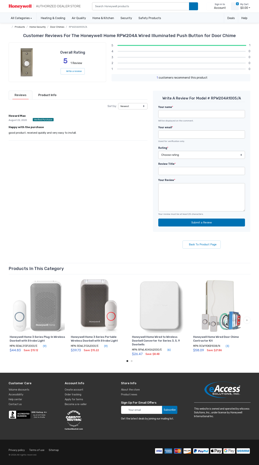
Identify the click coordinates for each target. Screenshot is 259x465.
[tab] (20, 95)
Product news (129, 394)
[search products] (193, 6)
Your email (165, 127)
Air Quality (79, 18)
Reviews (20, 95)
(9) (42, 346)
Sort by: (112, 106)
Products (20, 27)
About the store (130, 389)
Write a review (73, 71)
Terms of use (36, 450)
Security (126, 18)
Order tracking (73, 394)
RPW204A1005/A (78, 27)
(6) (167, 349)
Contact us (15, 404)
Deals (231, 18)
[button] (247, 320)
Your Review (166, 180)
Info (47, 95)
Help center (15, 399)
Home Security (37, 27)
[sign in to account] (217, 6)
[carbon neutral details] (84, 420)
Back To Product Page (202, 244)
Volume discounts (19, 389)
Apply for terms (74, 399)
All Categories (19, 18)
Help (244, 18)
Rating (163, 147)
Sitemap (54, 450)
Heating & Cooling (53, 18)
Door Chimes (57, 27)
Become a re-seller (76, 404)
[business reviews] (28, 414)
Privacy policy (17, 450)
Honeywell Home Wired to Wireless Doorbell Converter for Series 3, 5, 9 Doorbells (156, 340)
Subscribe (170, 409)
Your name (165, 107)
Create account (74, 389)
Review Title (167, 163)
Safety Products (149, 18)
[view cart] (235, 6)
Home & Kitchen (103, 18)
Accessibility (16, 394)
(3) (225, 346)
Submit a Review (201, 222)
